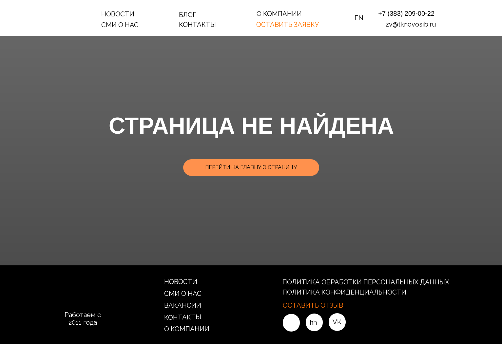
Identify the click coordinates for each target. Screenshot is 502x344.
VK (337, 322)
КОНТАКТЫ (197, 25)
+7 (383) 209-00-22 (406, 13)
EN (359, 18)
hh (313, 322)
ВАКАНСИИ (182, 305)
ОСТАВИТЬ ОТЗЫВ (313, 305)
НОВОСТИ (117, 14)
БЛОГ (187, 15)
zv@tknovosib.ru (411, 24)
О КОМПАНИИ (279, 14)
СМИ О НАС (120, 25)
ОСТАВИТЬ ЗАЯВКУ (287, 25)
